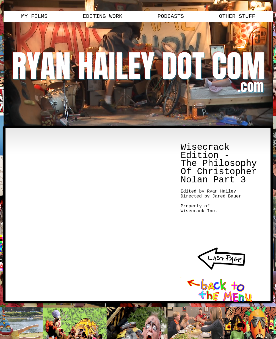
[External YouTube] (90, 196)
